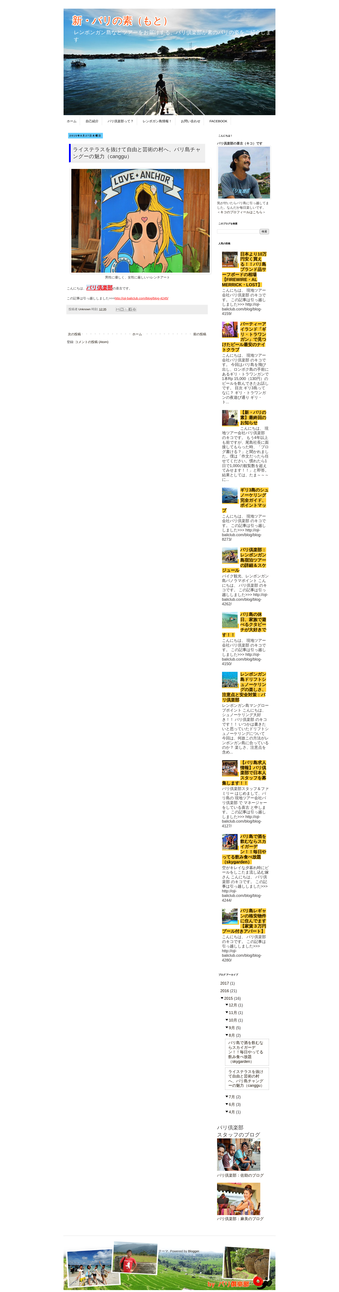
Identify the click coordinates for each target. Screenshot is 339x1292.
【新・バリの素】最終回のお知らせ (253, 417)
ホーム (72, 121)
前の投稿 (199, 334)
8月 (232, 1035)
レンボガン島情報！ (157, 121)
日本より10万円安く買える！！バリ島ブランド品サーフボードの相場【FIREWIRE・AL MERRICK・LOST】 (244, 269)
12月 (233, 1005)
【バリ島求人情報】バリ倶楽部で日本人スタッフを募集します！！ (244, 772)
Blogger (193, 1251)
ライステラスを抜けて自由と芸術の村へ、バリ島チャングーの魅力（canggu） (246, 1079)
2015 (229, 998)
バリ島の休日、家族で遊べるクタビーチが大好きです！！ (244, 624)
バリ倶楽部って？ (121, 121)
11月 (233, 1013)
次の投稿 (74, 334)
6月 (232, 1104)
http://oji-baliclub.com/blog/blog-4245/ (141, 298)
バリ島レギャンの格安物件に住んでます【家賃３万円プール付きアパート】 (244, 921)
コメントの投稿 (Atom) (91, 342)
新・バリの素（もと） (122, 20)
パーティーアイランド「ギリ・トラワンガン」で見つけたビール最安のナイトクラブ (244, 337)
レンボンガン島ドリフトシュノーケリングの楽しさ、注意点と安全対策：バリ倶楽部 (244, 687)
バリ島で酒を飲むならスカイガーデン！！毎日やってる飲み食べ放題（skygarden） (244, 849)
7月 (232, 1097)
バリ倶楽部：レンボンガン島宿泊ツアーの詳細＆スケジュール (244, 560)
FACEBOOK (218, 121)
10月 (233, 1020)
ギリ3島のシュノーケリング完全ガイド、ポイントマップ (245, 500)
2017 (225, 983)
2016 (225, 991)
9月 (232, 1028)
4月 (232, 1112)
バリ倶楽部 (99, 288)
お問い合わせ (190, 121)
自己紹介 (92, 121)
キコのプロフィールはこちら (241, 212)
